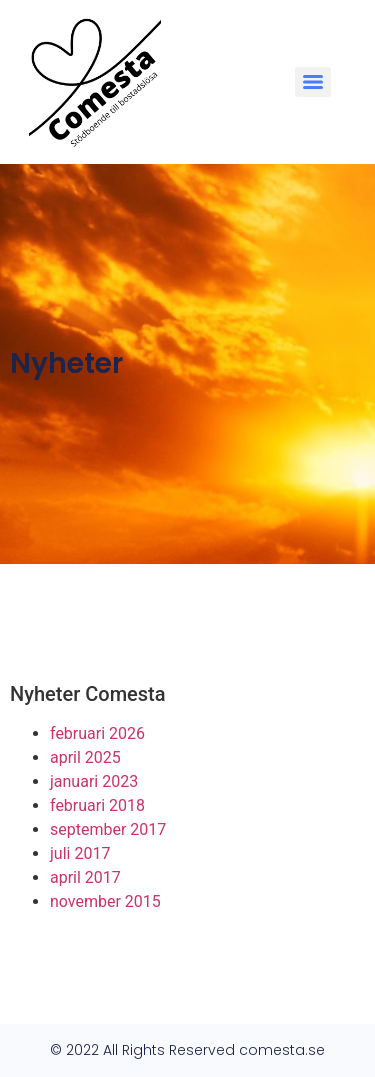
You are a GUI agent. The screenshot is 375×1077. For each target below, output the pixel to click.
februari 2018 (97, 805)
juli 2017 (80, 853)
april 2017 (85, 877)
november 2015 (105, 901)
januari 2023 (94, 781)
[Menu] (313, 82)
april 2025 (85, 757)
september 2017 (108, 829)
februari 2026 (97, 733)
